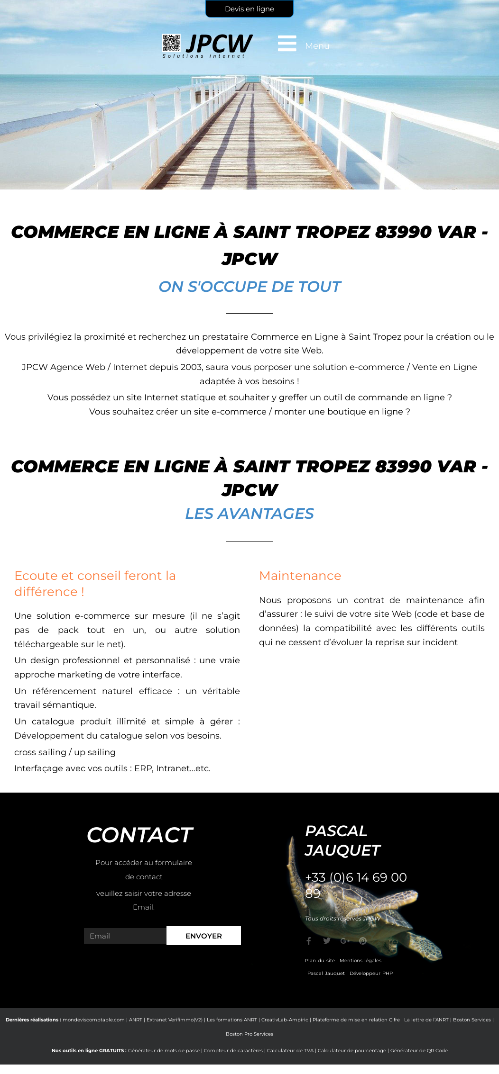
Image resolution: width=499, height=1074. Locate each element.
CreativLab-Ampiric (284, 1020)
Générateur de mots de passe (164, 1050)
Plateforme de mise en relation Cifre (356, 1020)
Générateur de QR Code (419, 1050)
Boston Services (472, 1020)
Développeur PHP (371, 973)
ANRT (135, 1020)
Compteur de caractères (233, 1050)
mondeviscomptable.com (94, 1020)
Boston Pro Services (249, 1034)
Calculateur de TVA (290, 1050)
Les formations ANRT (232, 1020)
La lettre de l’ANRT (426, 1020)
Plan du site (320, 960)
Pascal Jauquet (326, 973)
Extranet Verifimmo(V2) (175, 1020)
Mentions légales (360, 960)
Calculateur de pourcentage (352, 1050)
